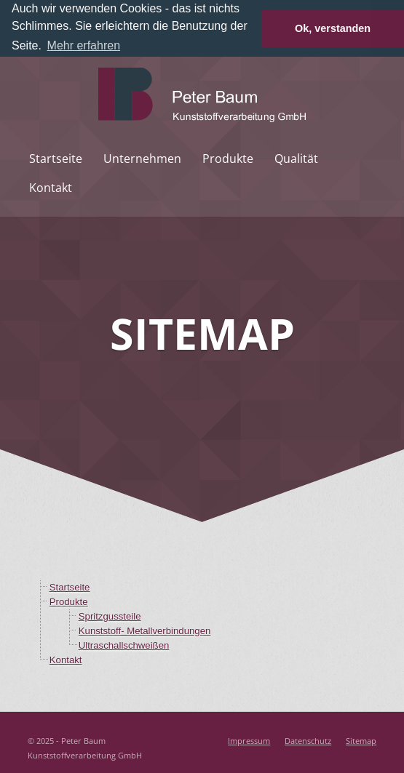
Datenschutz (308, 740)
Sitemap (361, 740)
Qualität (296, 158)
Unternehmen (142, 158)
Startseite (55, 158)
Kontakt (50, 187)
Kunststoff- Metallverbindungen (145, 630)
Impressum (249, 740)
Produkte (227, 158)
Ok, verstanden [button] (333, 28)
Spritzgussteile (110, 615)
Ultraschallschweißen (124, 644)
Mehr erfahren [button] (84, 45)
